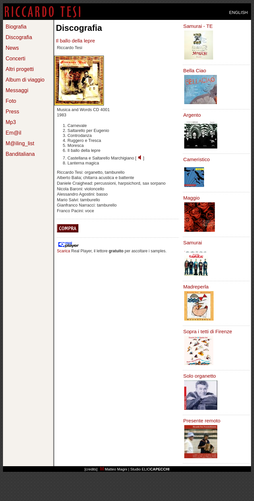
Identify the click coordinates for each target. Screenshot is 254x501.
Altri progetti (20, 69)
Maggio (191, 198)
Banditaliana (20, 154)
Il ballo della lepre (75, 40)
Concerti (15, 58)
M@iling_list (20, 143)
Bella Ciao (194, 70)
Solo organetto (199, 376)
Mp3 (11, 122)
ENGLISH (238, 12)
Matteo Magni (113, 469)
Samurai (192, 242)
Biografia (16, 27)
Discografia (19, 37)
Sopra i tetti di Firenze (207, 331)
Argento (192, 115)
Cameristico (196, 159)
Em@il (13, 133)
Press (12, 111)
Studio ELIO (150, 469)
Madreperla (196, 286)
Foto (11, 101)
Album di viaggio (25, 80)
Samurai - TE (198, 26)
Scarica (63, 251)
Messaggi (17, 90)
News (12, 48)
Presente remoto (201, 420)
